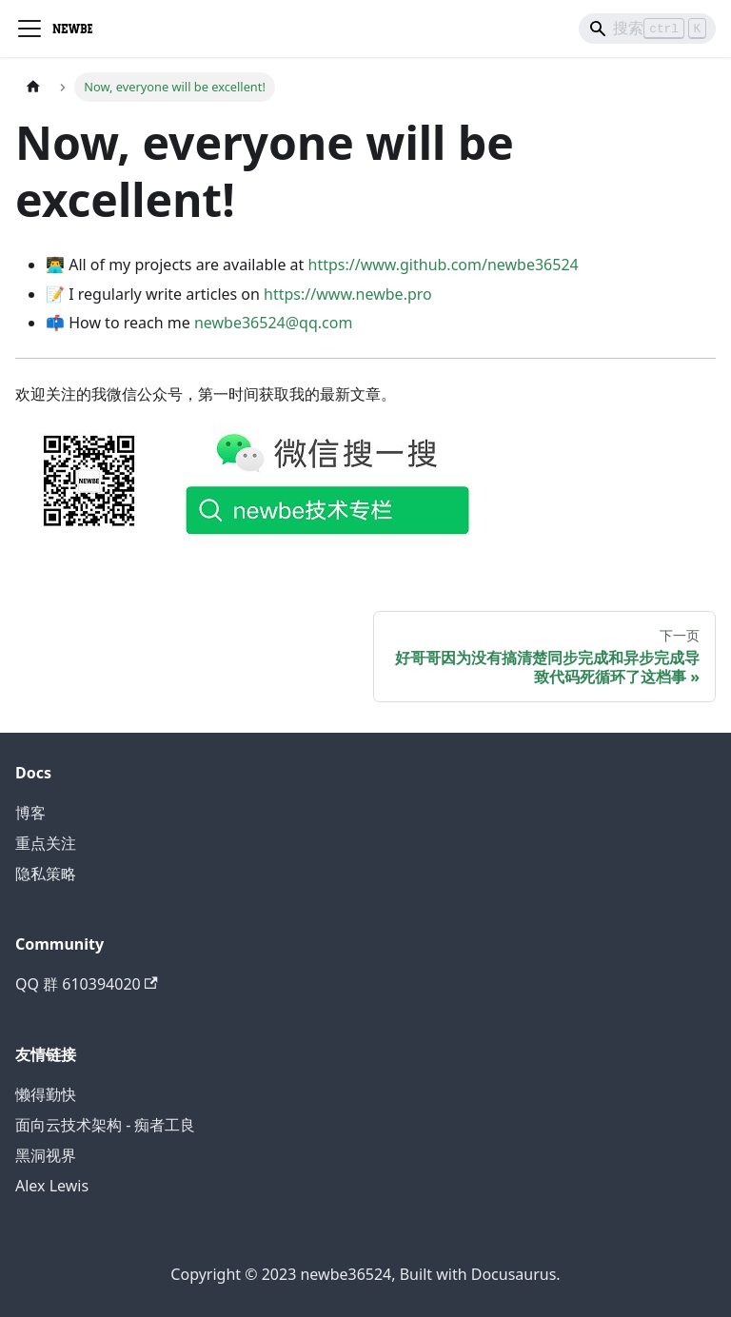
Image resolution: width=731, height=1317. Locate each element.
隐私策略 (45, 873)
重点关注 (45, 843)
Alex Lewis (52, 1185)
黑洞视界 (45, 1155)
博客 (30, 812)
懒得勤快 (45, 1094)
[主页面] (33, 87)
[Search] (647, 28)
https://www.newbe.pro (348, 294)
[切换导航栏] (29, 28)
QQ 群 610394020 (86, 983)
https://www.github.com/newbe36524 (443, 264)
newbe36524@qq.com (273, 322)
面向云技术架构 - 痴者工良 (105, 1124)
